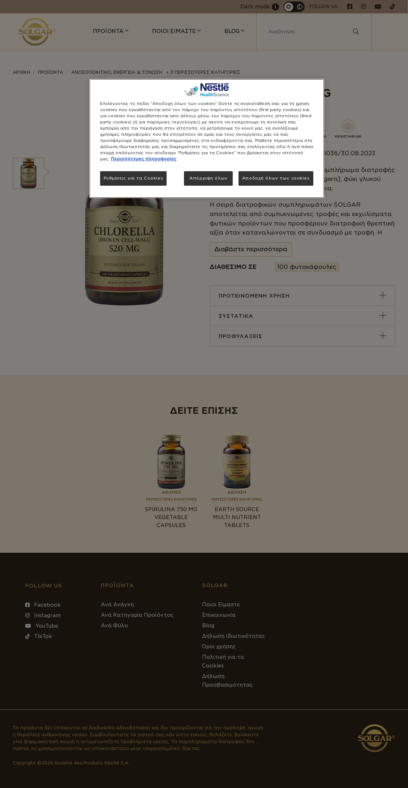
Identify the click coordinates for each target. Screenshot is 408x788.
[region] (206, 138)
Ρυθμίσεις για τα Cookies (133, 178)
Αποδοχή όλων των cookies (276, 178)
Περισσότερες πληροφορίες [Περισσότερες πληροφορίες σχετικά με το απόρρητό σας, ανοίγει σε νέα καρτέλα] (143, 158)
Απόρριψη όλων (208, 178)
